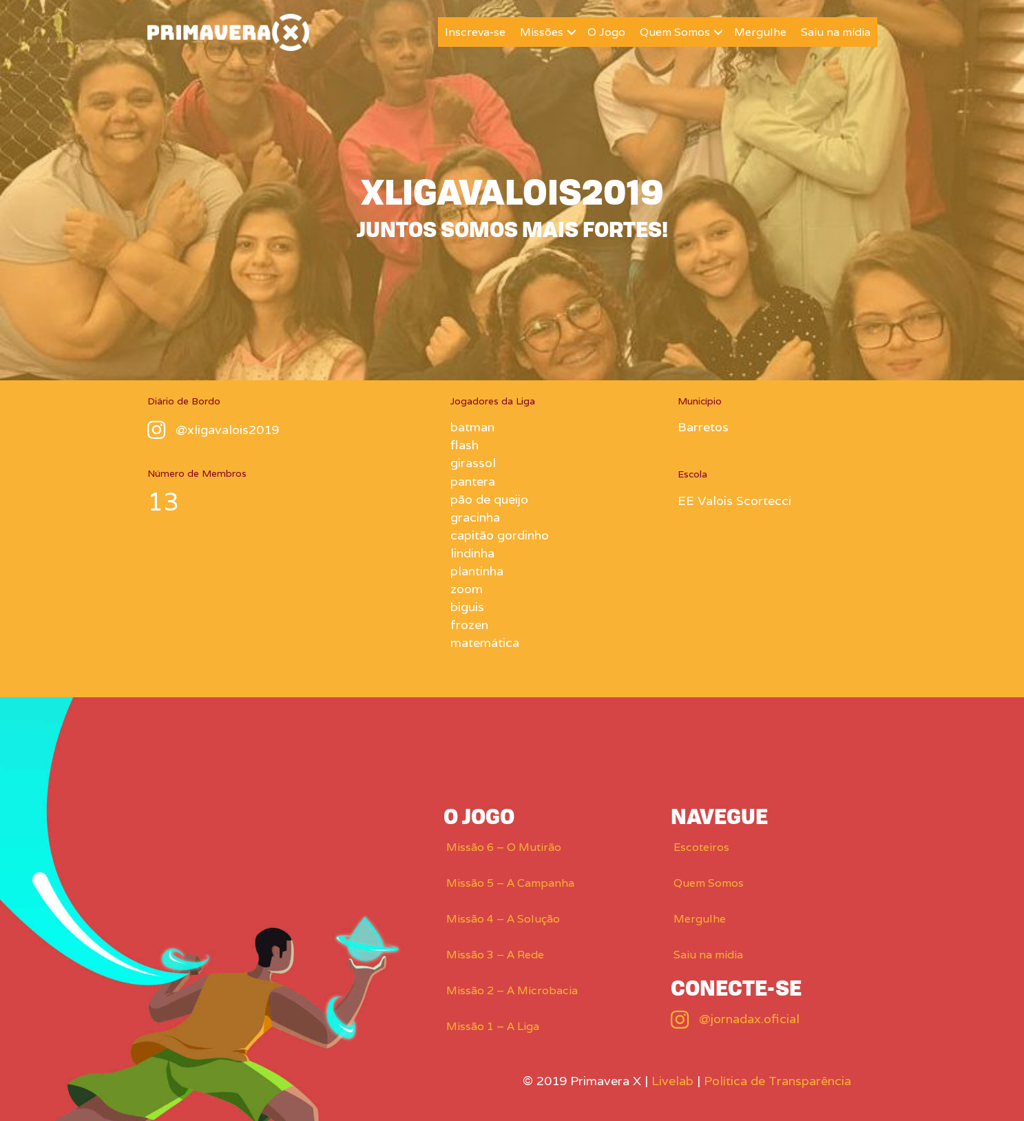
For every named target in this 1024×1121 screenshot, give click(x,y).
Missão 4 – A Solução (503, 919)
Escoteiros (701, 847)
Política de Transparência (777, 1081)
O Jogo (606, 32)
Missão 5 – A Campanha (510, 883)
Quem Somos (675, 32)
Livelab (672, 1081)
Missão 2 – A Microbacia (512, 990)
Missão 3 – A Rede (495, 954)
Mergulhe (760, 32)
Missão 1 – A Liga (492, 1026)
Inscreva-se (475, 32)
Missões (541, 32)
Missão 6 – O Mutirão (503, 847)
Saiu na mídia (835, 32)
